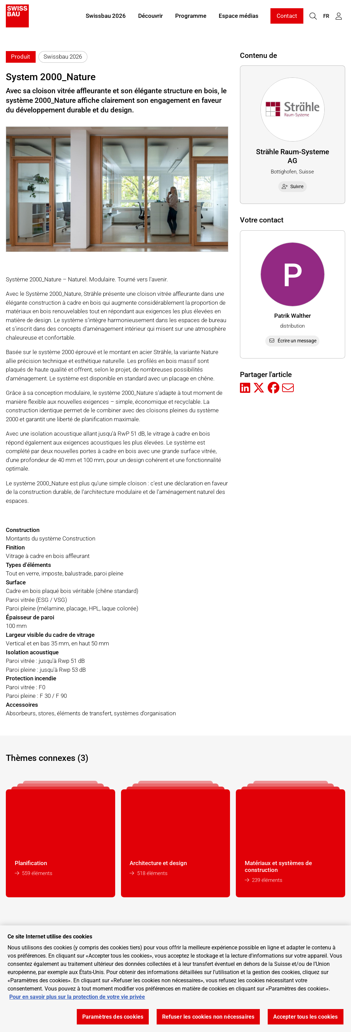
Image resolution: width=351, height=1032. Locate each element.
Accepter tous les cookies (305, 1016)
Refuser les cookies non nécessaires (208, 1016)
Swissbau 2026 (106, 16)
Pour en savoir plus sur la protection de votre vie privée (77, 997)
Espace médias (238, 16)
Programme (190, 16)
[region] (175, 978)
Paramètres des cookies (113, 1016)
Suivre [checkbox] (293, 186)
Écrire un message (292, 340)
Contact (287, 16)
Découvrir (150, 16)
